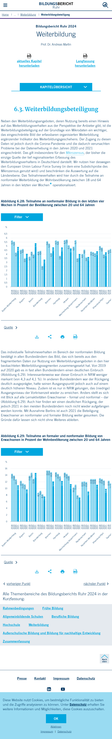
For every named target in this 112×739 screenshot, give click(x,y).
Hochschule (11, 625)
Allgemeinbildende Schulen (23, 616)
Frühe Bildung (52, 608)
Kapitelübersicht (64, 86)
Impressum (47, 731)
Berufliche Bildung (65, 616)
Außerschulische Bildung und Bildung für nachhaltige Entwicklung (52, 633)
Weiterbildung (28, 14)
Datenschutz (78, 704)
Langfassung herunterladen (85, 63)
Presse (22, 678)
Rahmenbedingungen (18, 608)
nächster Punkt (97, 584)
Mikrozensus (75, 153)
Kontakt (40, 678)
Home (5, 14)
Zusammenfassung (16, 641)
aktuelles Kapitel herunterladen (29, 63)
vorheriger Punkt (16, 584)
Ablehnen (56, 726)
